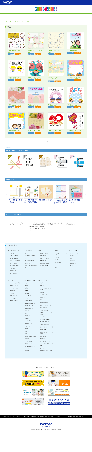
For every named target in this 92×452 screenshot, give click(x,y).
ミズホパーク (43, 315)
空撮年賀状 (12, 286)
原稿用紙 (27, 311)
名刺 (26, 331)
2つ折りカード (28, 276)
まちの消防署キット (44, 320)
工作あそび (42, 357)
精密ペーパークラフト (45, 276)
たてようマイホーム (44, 342)
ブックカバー (28, 314)
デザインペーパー (29, 362)
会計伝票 (27, 357)
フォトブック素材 (44, 284)
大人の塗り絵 (43, 279)
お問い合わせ (7, 435)
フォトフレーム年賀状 (15, 279)
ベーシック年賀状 (14, 274)
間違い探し (42, 303)
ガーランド (57, 278)
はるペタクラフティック (45, 323)
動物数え (42, 310)
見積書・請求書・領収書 (30, 354)
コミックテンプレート (30, 321)
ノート (26, 308)
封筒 (26, 352)
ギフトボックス (13, 316)
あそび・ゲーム (42, 298)
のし (26, 301)
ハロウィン (12, 311)
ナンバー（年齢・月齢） (15, 301)
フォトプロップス (14, 303)
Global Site (26, 435)
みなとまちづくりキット (45, 337)
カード (26, 271)
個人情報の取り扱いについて (75, 435)
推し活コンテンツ (44, 271)
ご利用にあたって (60, 435)
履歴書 (26, 346)
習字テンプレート (29, 324)
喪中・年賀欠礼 (13, 291)
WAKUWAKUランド (44, 340)
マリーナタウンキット (45, 335)
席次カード (27, 281)
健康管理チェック (29, 326)
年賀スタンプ (13, 289)
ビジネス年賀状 (13, 281)
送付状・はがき (28, 341)
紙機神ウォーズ (43, 347)
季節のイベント (13, 314)
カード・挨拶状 (27, 268)
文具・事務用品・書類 (29, 298)
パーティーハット (14, 306)
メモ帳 (26, 303)
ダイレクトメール (29, 344)
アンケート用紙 (28, 359)
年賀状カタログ (13, 271)
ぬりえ (41, 301)
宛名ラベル (27, 334)
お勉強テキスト (28, 319)
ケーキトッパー (73, 284)
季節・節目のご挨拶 (19, 35)
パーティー (11, 298)
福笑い (41, 318)
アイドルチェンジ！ (44, 328)
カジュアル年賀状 (14, 276)
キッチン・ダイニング (75, 268)
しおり (26, 316)
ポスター (27, 336)
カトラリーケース (74, 271)
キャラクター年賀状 (14, 284)
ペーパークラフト (44, 274)
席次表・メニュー (14, 319)
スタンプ (27, 329)
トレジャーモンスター (45, 359)
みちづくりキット (44, 325)
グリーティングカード (30, 274)
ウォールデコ (58, 275)
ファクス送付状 (28, 339)
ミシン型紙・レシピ (44, 281)
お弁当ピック (73, 281)
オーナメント (58, 285)
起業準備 (27, 369)
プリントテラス (8, 35)
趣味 (39, 268)
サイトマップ (16, 435)
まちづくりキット (44, 354)
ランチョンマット (74, 274)
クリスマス (12, 308)
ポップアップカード (29, 279)
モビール (57, 283)
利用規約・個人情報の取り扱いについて (42, 435)
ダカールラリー (43, 366)
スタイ (71, 276)
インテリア (57, 268)
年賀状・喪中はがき (13, 268)
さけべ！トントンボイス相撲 (46, 345)
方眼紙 (26, 306)
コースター (72, 279)
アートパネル (58, 280)
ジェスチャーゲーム (44, 313)
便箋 (26, 349)
